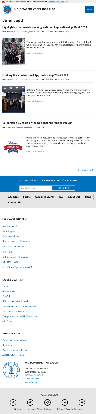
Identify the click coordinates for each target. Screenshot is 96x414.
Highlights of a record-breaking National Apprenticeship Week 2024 (44, 27)
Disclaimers (7, 345)
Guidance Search (44, 197)
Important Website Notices (39, 409)
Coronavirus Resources (13, 236)
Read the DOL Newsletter (14, 311)
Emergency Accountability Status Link (20, 316)
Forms (27, 197)
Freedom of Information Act (15, 340)
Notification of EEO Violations (16, 257)
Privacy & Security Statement (69, 409)
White (9, 226)
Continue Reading (34, 53)
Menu (89, 9)
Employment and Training (18, 32)
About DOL (74, 197)
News (88, 197)
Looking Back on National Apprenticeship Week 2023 (35, 75)
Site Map (17, 409)
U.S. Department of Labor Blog (29, 9)
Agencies (13, 197)
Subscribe (64, 188)
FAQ (61, 197)
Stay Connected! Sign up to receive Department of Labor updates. (48, 180)
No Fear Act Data (10, 261)
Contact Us (14, 202)
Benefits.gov (8, 231)
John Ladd (49, 32)
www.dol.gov (31, 382)
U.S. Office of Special (17, 267)
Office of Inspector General (15, 301)
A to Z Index (8, 321)
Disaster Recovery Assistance (16, 241)
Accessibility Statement (13, 354)
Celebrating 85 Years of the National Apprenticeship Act (37, 123)
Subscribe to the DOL (19, 306)
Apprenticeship (34, 32)
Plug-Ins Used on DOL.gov (14, 350)
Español (6, 296)
